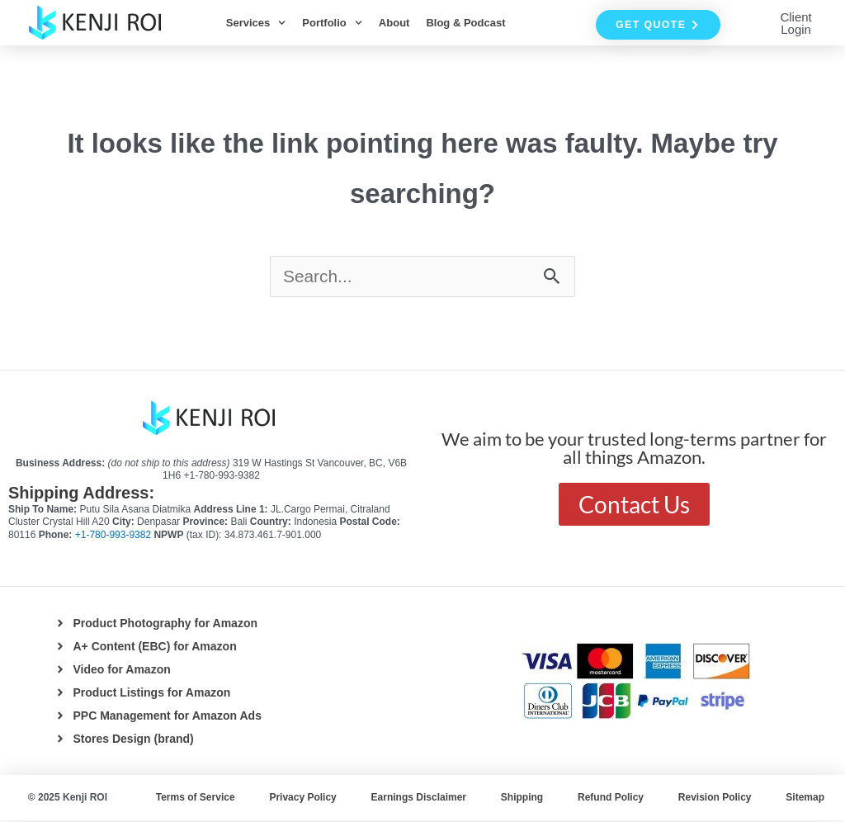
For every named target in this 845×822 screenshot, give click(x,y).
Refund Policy (611, 799)
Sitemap (805, 799)
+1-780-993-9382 (114, 536)
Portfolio (332, 23)
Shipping (522, 799)
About (394, 23)
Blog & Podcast (465, 23)
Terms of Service (195, 799)
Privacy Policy (302, 799)
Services (256, 23)
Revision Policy (715, 799)
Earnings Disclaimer (418, 799)
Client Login (795, 23)
